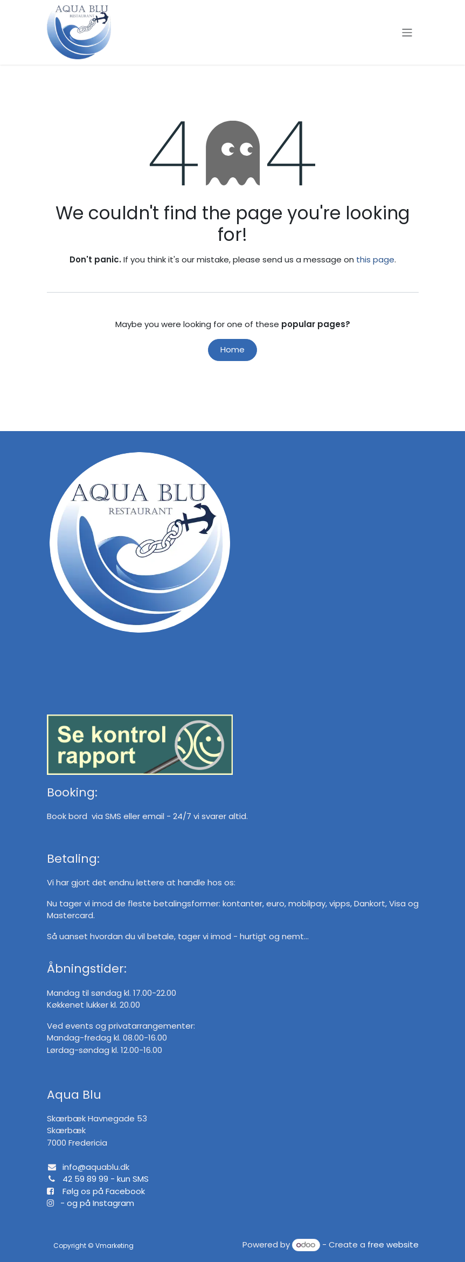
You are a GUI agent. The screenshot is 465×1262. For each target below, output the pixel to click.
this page (375, 259)
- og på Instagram (94, 1203)
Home (232, 349)
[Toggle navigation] (407, 32)
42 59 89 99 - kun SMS (106, 1178)
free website (393, 1244)
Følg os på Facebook (104, 1191)
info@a (77, 1167)
